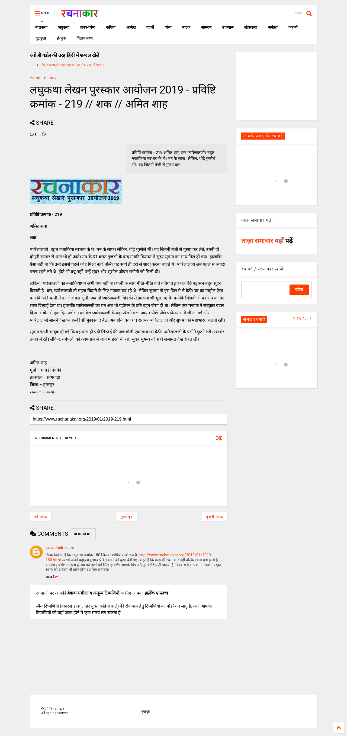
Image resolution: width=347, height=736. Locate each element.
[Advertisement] (276, 86)
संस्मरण (206, 27)
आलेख (131, 27)
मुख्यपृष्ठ (127, 517)
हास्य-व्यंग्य (87, 27)
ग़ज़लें (150, 27)
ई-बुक (61, 38)
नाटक (186, 27)
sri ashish (54, 547)
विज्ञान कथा (84, 38)
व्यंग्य (168, 27)
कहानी (293, 27)
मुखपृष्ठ (145, 712)
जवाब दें (52, 577)
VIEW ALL (302, 318)
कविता (110, 27)
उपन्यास (227, 27)
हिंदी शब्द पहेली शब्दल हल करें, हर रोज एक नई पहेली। (72, 65)
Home (35, 78)
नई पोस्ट (40, 517)
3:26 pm (70, 548)
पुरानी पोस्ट (214, 517)
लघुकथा (63, 27)
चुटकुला (40, 38)
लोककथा (250, 27)
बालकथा (41, 27)
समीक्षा (273, 27)
